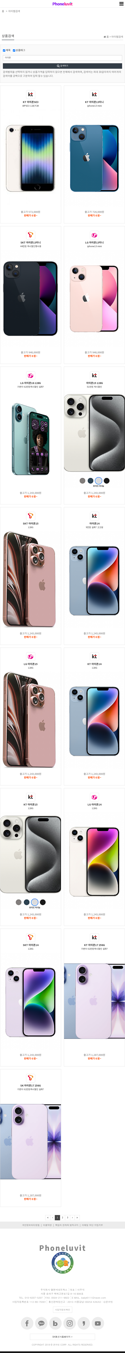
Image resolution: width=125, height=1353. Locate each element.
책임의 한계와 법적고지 (66, 1224)
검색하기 (62, 66)
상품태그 (19, 50)
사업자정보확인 (62, 1309)
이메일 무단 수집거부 (92, 1224)
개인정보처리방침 (31, 1224)
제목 (7, 50)
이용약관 (47, 1224)
